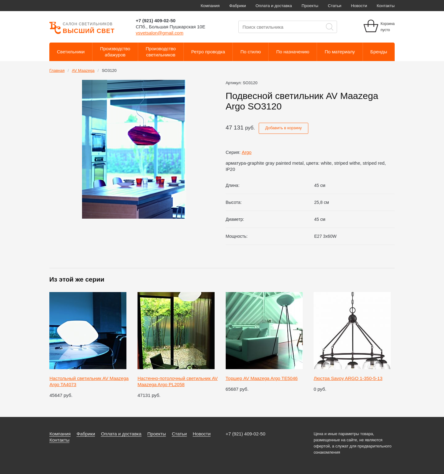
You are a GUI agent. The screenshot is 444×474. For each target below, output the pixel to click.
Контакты (386, 5)
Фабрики (237, 5)
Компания (210, 5)
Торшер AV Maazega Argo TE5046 (262, 378)
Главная (56, 70)
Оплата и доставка (274, 5)
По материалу (340, 51)
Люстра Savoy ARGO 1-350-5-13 (348, 378)
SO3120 (109, 70)
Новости (359, 5)
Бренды (378, 51)
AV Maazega (83, 70)
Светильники (71, 51)
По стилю (250, 51)
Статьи (334, 5)
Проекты (310, 5)
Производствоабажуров (115, 51)
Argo (247, 152)
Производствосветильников (161, 51)
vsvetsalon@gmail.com (159, 32)
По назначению (292, 51)
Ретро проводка (208, 51)
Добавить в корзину (283, 128)
